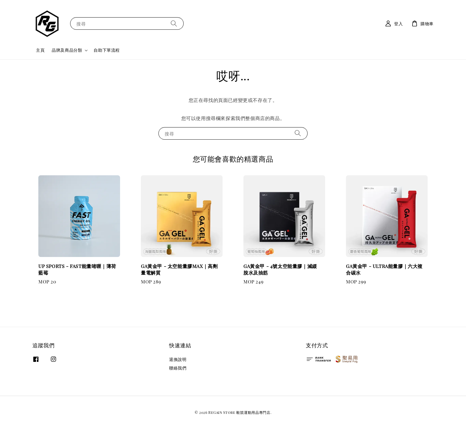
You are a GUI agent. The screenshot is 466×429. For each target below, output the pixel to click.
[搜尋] (173, 23)
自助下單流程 (107, 50)
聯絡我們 (177, 368)
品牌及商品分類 (67, 50)
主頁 (40, 50)
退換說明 (177, 359)
